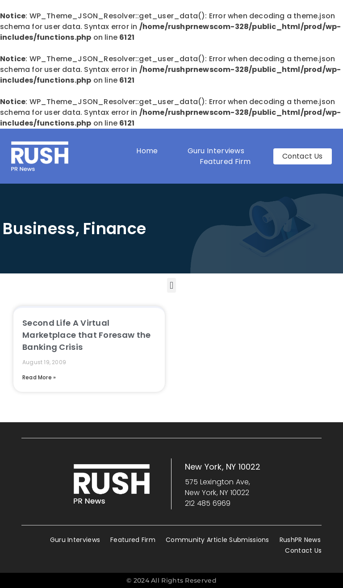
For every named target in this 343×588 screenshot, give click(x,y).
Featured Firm (227, 161)
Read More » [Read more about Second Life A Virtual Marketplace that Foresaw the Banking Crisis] (39, 377)
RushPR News (300, 539)
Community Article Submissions (217, 539)
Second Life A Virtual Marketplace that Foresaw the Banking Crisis (86, 335)
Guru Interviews (216, 151)
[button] (171, 285)
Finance (114, 228)
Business (39, 228)
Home (147, 151)
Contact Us (303, 550)
